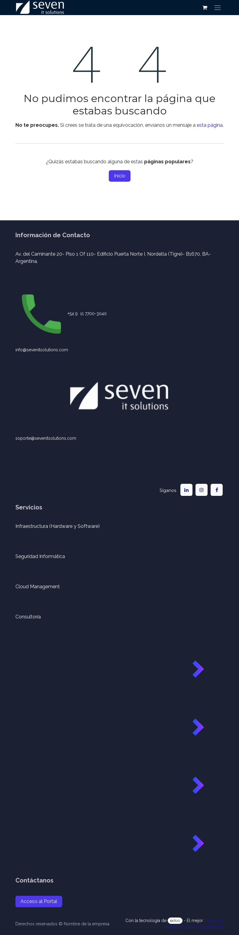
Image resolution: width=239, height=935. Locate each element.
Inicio (119, 176)
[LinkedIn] (186, 490)
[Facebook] (217, 490)
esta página (210, 125)
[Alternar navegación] (217, 7)
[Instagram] (201, 490)
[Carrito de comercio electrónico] (205, 7)
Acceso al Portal (39, 901)
